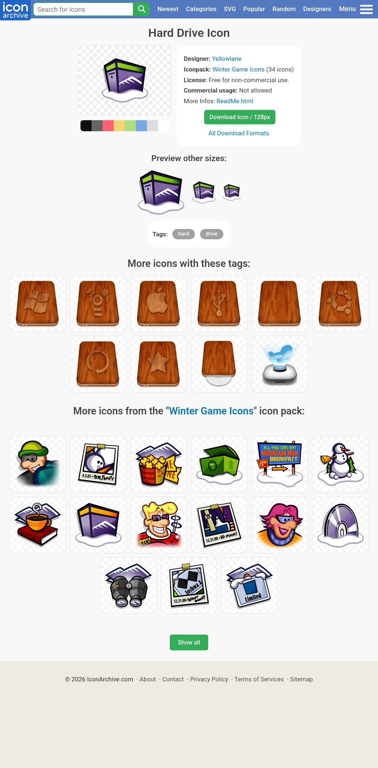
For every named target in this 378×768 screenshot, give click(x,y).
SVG (230, 9)
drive (212, 233)
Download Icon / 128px (239, 117)
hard (183, 233)
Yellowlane (226, 58)
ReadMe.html (235, 101)
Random (284, 9)
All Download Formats (239, 133)
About (148, 679)
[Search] (141, 9)
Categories (201, 9)
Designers (317, 9)
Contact (173, 679)
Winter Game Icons (238, 69)
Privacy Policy (209, 679)
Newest (167, 9)
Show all (189, 642)
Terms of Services (259, 679)
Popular (254, 9)
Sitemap (301, 679)
